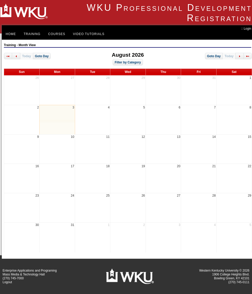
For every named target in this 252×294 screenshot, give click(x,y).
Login (247, 28)
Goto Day (42, 56)
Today (26, 56)
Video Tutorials (89, 34)
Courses (56, 34)
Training (32, 34)
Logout (7, 282)
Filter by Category (128, 62)
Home (11, 34)
